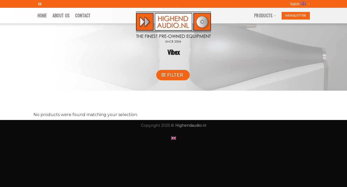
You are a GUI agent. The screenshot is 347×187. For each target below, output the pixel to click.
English (300, 3)
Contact (82, 15)
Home (42, 15)
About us (61, 15)
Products (265, 15)
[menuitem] (174, 138)
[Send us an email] (39, 4)
